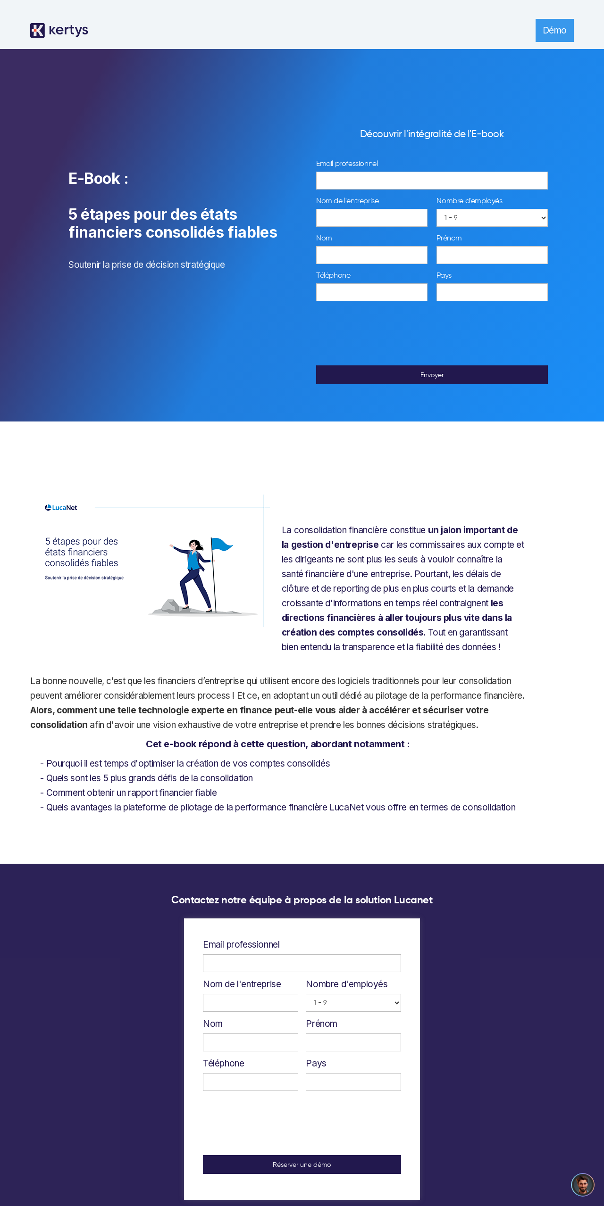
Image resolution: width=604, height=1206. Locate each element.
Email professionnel (347, 164)
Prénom (449, 238)
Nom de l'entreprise (347, 201)
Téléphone (333, 276)
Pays (443, 276)
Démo (555, 30)
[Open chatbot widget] (583, 1185)
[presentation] (432, 333)
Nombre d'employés (469, 201)
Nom (324, 238)
